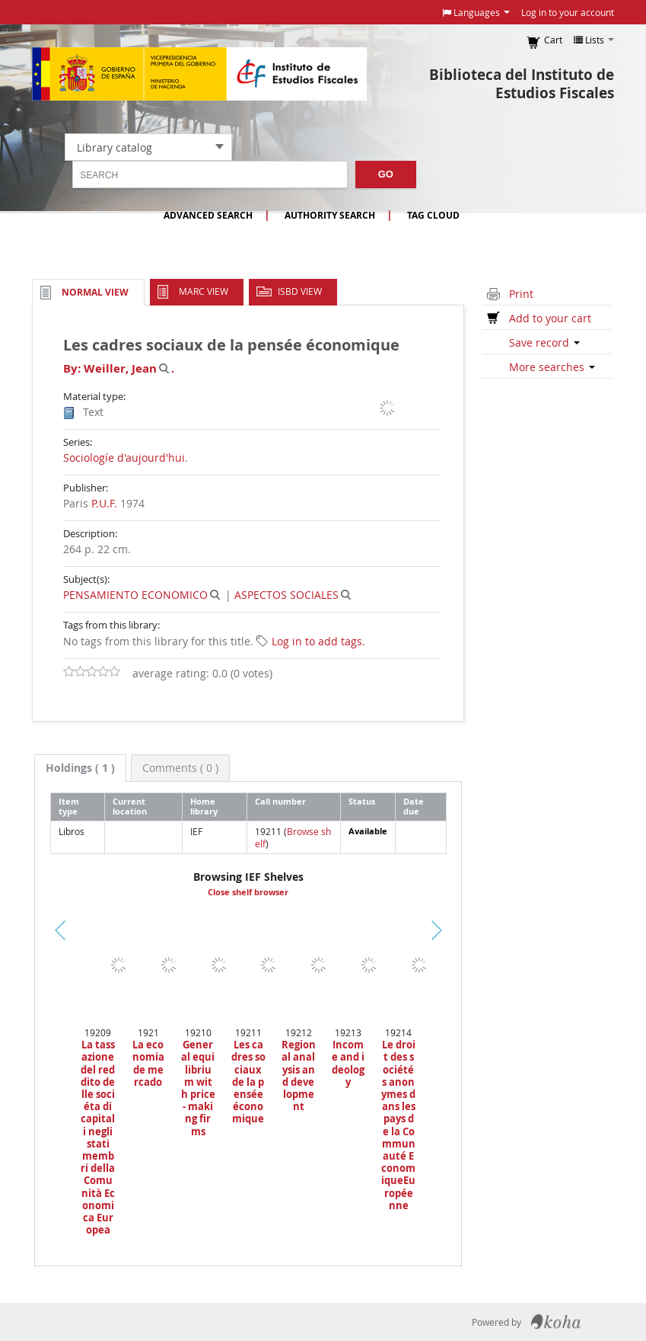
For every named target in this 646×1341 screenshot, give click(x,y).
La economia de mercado (148, 1063)
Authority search (330, 215)
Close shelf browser (248, 892)
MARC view (203, 291)
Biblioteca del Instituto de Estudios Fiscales (521, 84)
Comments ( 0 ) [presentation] (180, 767)
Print (521, 293)
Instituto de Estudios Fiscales (199, 74)
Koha (556, 1322)
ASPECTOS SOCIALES (286, 594)
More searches (552, 367)
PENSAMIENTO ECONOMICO (135, 594)
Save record (544, 342)
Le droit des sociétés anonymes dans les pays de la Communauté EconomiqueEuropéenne (398, 1125)
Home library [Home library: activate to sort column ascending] (204, 806)
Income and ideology (348, 1063)
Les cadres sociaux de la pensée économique (248, 1082)
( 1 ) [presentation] (80, 767)
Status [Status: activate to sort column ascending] (361, 801)
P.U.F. (104, 503)
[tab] (80, 768)
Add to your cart (550, 318)
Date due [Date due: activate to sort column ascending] (413, 806)
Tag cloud (433, 215)
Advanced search (208, 215)
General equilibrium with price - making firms (198, 1088)
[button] (476, 12)
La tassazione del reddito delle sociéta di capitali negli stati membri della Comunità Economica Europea (98, 1137)
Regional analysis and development (299, 1075)
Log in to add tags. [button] (318, 641)
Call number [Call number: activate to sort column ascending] (280, 801)
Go (385, 174)
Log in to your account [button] (567, 12)
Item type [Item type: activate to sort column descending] (69, 806)
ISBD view (300, 291)
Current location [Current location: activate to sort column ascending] (130, 806)
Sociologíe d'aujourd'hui (124, 457)
